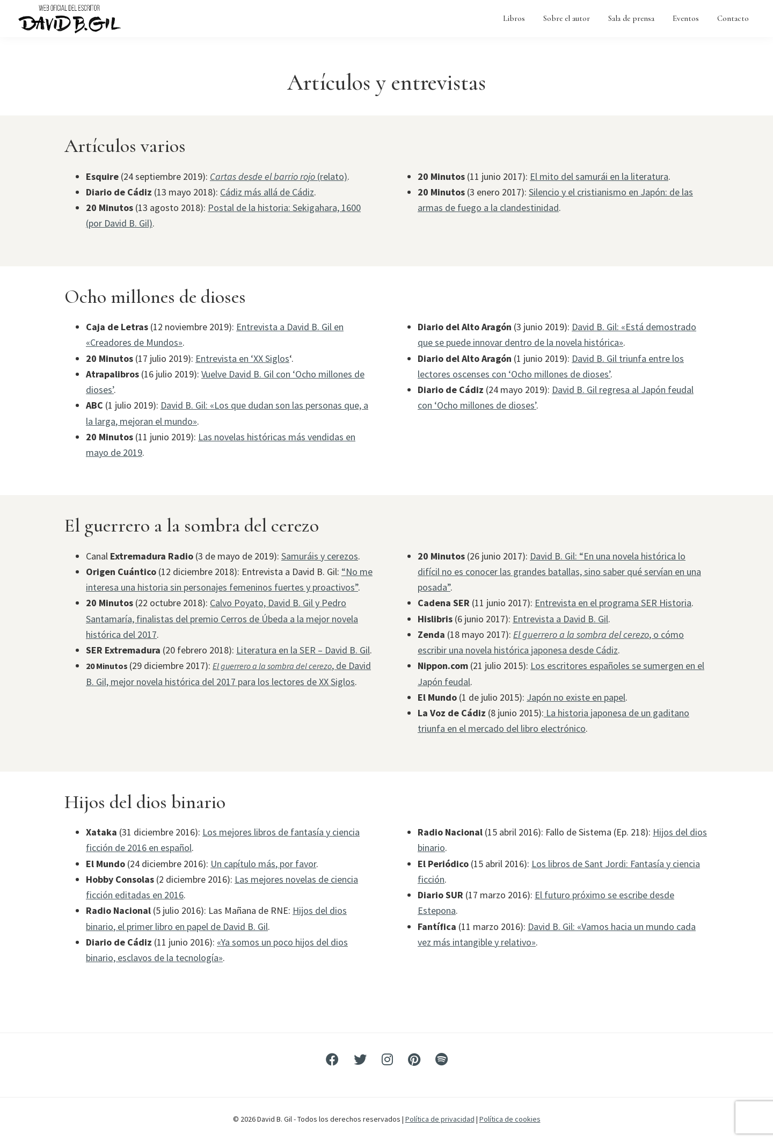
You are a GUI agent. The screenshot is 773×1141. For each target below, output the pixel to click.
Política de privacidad (440, 1119)
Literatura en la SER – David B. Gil (303, 650)
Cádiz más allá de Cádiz (267, 192)
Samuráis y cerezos (319, 556)
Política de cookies (510, 1119)
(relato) (278, 176)
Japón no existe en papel (576, 697)
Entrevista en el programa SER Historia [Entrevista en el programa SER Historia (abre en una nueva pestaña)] (613, 603)
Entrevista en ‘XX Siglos (242, 358)
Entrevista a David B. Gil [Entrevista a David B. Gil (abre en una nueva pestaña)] (560, 619)
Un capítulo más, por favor (263, 863)
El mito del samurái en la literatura (599, 176)
